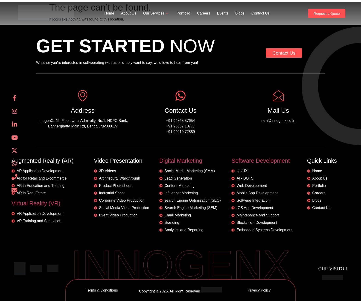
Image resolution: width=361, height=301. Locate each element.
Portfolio (183, 13)
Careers (203, 13)
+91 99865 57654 (180, 121)
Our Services (155, 13)
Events (222, 13)
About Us (128, 13)
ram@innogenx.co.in (278, 121)
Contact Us (260, 13)
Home (109, 13)
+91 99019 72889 (180, 132)
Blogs (240, 13)
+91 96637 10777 (180, 126)
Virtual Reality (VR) (36, 203)
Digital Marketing (180, 160)
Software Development (260, 160)
